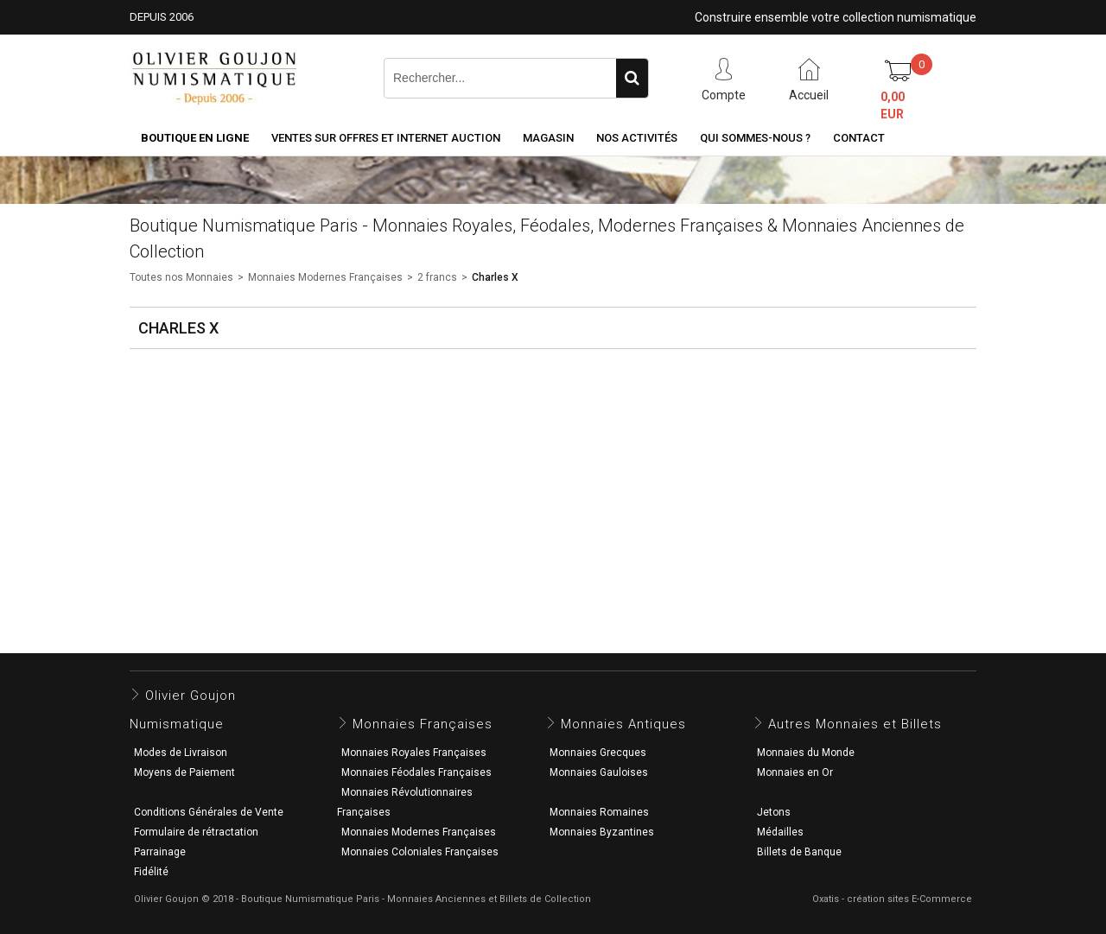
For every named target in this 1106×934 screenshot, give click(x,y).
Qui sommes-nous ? (755, 137)
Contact (859, 137)
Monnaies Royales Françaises (413, 753)
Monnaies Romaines (599, 812)
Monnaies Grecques (598, 753)
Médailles (780, 832)
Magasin (548, 137)
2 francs (437, 277)
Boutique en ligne (195, 137)
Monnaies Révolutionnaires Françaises (405, 802)
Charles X (495, 277)
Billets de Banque (799, 852)
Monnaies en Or (795, 772)
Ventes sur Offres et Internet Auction (385, 137)
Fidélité (151, 872)
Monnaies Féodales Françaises (416, 772)
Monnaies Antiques (623, 724)
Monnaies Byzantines (602, 832)
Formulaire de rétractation (196, 832)
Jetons (774, 812)
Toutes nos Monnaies (181, 277)
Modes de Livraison (180, 753)
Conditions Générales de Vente (208, 812)
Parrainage (160, 852)
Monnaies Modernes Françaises (325, 277)
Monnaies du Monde (806, 753)
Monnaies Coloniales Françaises (420, 852)
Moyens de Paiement (184, 772)
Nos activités (636, 137)
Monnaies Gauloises (599, 772)
